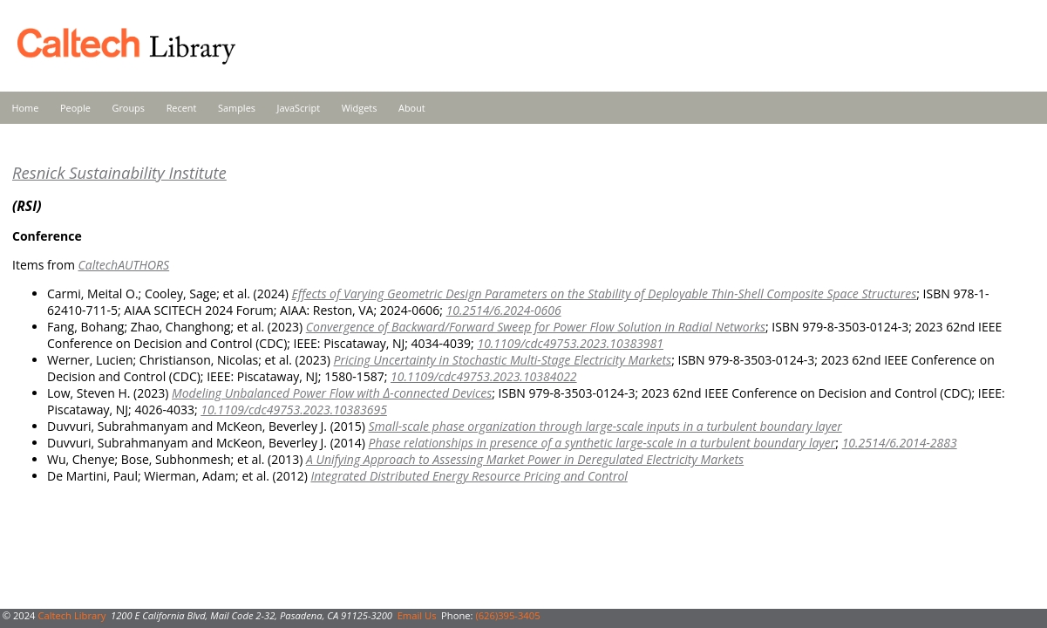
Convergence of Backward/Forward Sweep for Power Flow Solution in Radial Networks (535, 326)
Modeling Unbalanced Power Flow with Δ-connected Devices (332, 393)
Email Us (417, 615)
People (75, 107)
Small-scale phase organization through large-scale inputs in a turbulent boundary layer (605, 426)
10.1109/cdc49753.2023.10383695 (294, 409)
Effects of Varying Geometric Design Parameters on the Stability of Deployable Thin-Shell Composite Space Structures (603, 293)
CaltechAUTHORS (123, 264)
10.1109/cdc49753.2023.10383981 (570, 343)
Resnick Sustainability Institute (119, 172)
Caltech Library (71, 615)
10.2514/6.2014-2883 (899, 442)
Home (25, 107)
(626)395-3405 (507, 615)
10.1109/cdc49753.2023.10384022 (484, 376)
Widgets (359, 107)
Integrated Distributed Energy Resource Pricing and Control (468, 476)
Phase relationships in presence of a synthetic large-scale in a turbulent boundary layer (602, 442)
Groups (128, 107)
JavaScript (298, 107)
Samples (236, 107)
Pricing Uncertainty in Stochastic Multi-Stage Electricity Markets (503, 360)
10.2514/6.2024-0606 (503, 310)
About (411, 107)
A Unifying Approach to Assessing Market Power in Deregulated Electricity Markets (525, 459)
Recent (182, 107)
